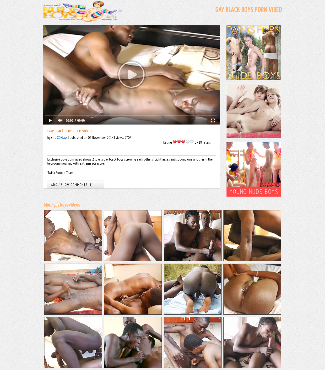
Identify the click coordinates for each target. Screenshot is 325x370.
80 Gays (62, 137)
